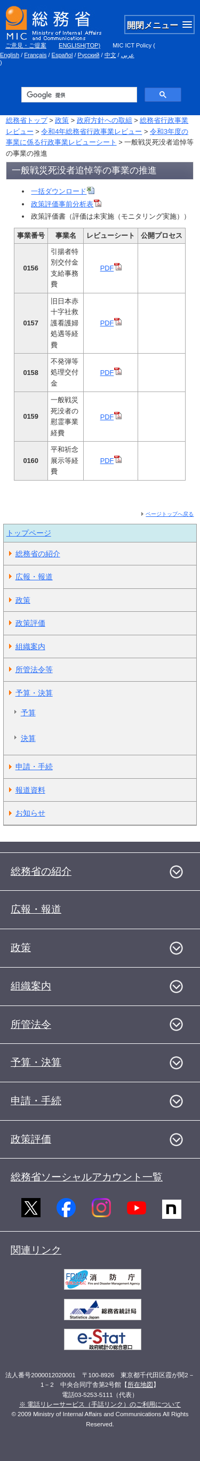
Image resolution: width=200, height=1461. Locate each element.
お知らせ (30, 813)
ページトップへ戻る (170, 514)
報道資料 (30, 790)
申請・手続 (34, 766)
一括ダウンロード (62, 191)
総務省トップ (26, 120)
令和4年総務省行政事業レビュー (91, 131)
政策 (62, 120)
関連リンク (36, 1250)
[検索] (78, 95)
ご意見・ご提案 (25, 45)
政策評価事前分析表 (66, 204)
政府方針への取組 (104, 120)
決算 (28, 738)
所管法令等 (34, 669)
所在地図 (140, 1385)
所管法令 (31, 1024)
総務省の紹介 (37, 553)
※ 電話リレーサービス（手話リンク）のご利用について (100, 1404)
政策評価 (30, 623)
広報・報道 (34, 576)
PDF (111, 268)
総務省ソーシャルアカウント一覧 (87, 1177)
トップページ (28, 533)
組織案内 (30, 646)
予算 (28, 712)
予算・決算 (34, 693)
